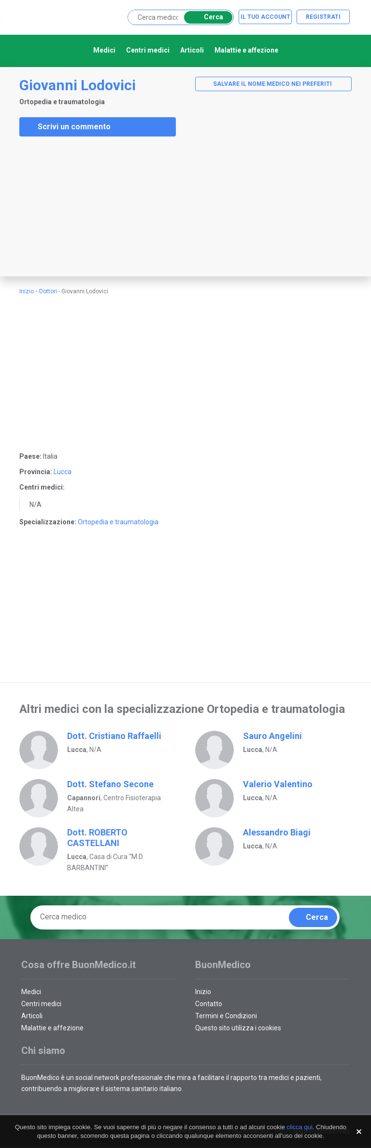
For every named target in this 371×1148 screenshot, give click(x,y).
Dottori (48, 291)
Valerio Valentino (278, 784)
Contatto (208, 1004)
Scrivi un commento (68, 127)
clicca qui (299, 1127)
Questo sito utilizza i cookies (238, 1028)
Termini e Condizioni (226, 1016)
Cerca (206, 17)
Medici (104, 50)
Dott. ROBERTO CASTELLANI (97, 837)
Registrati (323, 17)
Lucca (62, 472)
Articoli (192, 50)
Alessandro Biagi (277, 832)
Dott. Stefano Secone (110, 784)
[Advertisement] (72, 206)
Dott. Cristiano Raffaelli (114, 736)
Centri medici (148, 50)
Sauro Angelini (272, 736)
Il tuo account (265, 17)
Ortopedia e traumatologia (118, 522)
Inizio (26, 291)
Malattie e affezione (246, 50)
